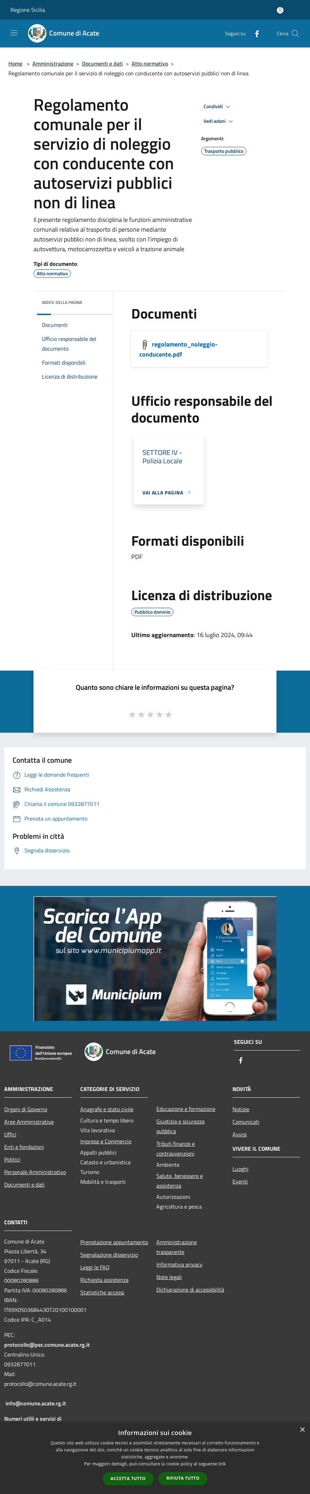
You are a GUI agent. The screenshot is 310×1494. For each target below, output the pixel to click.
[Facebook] (254, 33)
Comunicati (245, 1122)
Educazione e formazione (185, 1109)
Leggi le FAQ (95, 1267)
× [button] (302, 1430)
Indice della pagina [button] (62, 302)
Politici (12, 1159)
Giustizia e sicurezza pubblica (180, 1126)
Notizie (240, 1109)
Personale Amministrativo (35, 1172)
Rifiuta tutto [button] (183, 1478)
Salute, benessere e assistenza (179, 1181)
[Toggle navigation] (14, 33)
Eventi (240, 1181)
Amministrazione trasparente (176, 1247)
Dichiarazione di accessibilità (190, 1289)
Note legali (169, 1277)
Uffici (10, 1134)
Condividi (218, 107)
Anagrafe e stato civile (106, 1109)
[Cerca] (295, 33)
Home (15, 63)
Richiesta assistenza (104, 1280)
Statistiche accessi (102, 1292)
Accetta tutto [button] (128, 1478)
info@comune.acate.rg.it (36, 1403)
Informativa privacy (179, 1264)
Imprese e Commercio (105, 1141)
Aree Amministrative (29, 1122)
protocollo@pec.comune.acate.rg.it (47, 1344)
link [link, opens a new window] (222, 1464)
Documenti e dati (102, 63)
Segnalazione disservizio (109, 1254)
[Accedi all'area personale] (280, 10)
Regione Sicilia (27, 10)
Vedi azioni (219, 121)
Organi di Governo (25, 1109)
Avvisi (239, 1134)
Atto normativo (150, 63)
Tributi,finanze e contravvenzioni (175, 1149)
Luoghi (240, 1169)
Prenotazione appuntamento (114, 1242)
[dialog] (155, 1458)
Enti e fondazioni (24, 1147)
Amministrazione (52, 63)
